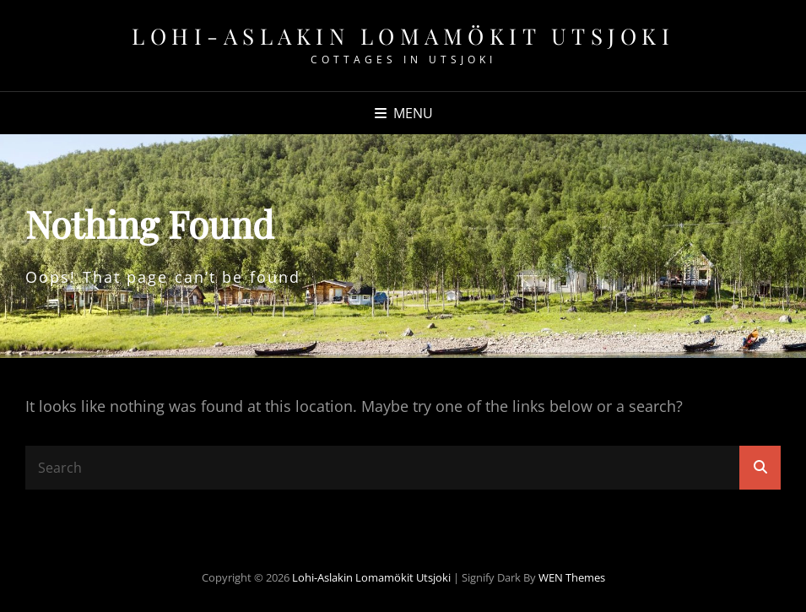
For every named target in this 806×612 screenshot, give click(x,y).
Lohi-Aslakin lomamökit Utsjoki (403, 36)
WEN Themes (571, 577)
